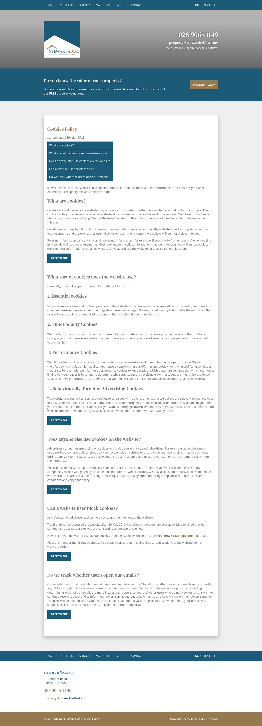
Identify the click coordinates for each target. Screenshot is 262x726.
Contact (137, 5)
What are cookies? (61, 145)
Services (84, 5)
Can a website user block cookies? (72, 169)
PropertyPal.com (208, 718)
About (121, 5)
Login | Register (205, 5)
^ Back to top (59, 614)
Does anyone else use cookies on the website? (80, 161)
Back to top (59, 258)
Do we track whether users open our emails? (79, 177)
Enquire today (204, 85)
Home (50, 5)
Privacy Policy (91, 718)
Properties (66, 5)
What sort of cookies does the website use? (78, 153)
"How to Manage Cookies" (181, 536)
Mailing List (104, 5)
